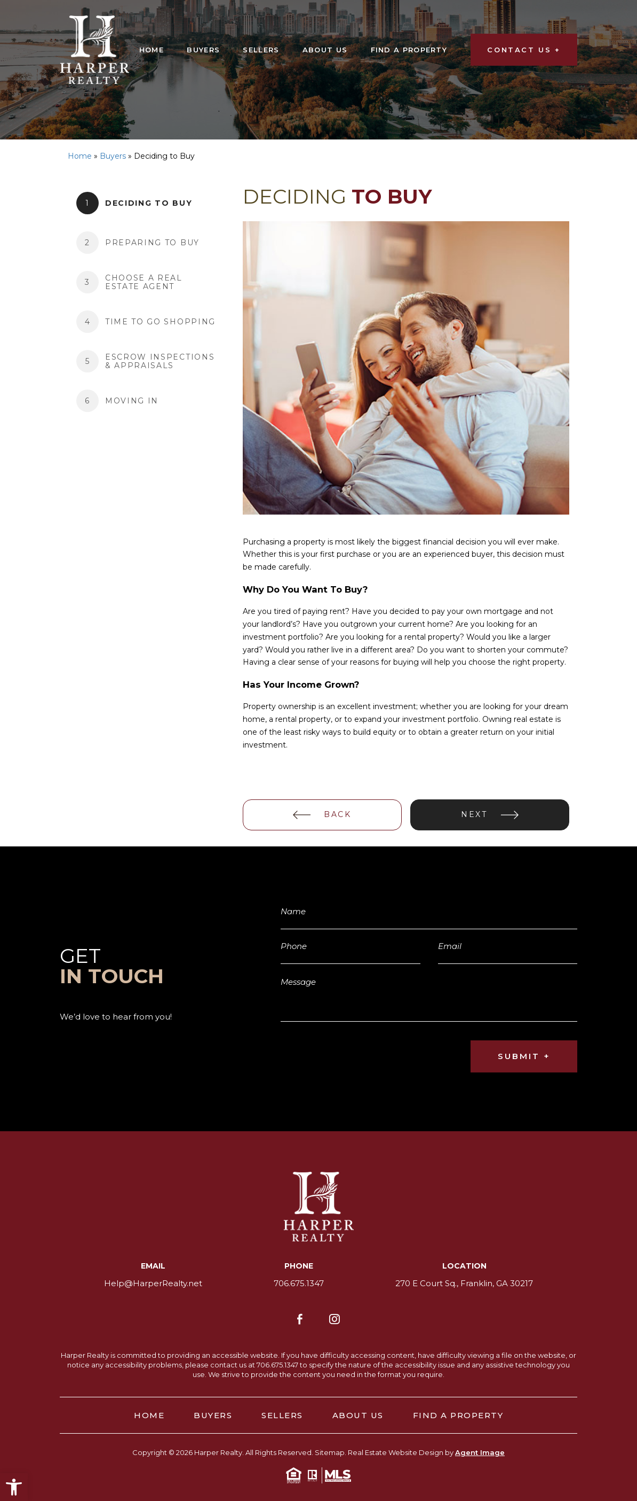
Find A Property (409, 49)
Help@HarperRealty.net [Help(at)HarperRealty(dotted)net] (153, 1283)
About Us (324, 49)
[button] (14, 1487)
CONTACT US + (523, 49)
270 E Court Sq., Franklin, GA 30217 (464, 1283)
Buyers (203, 49)
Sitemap (330, 1452)
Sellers (261, 49)
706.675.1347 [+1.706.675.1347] (299, 1283)
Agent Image (480, 1452)
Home (151, 49)
